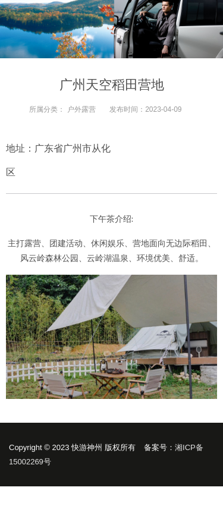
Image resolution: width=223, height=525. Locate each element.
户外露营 (81, 109)
